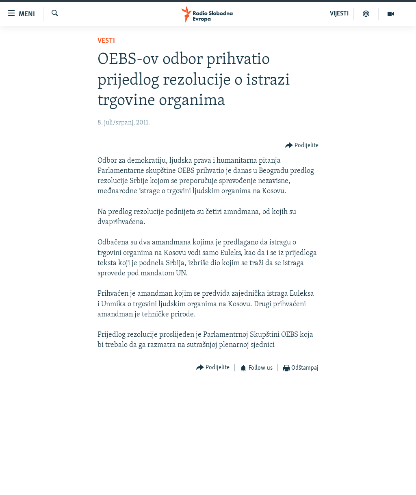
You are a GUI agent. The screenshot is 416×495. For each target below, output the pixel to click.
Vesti (106, 41)
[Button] (302, 146)
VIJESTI (339, 14)
